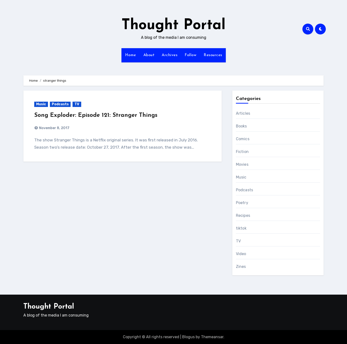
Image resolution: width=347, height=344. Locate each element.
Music (41, 104)
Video (241, 253)
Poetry (242, 202)
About (149, 55)
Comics (242, 139)
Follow (190, 55)
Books (241, 126)
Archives (169, 55)
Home (130, 55)
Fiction (242, 151)
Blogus (188, 337)
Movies (242, 164)
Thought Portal (173, 25)
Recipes (243, 215)
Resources (213, 55)
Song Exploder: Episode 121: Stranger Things (95, 115)
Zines (241, 266)
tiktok (241, 228)
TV (76, 104)
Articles (243, 113)
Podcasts (60, 104)
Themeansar (212, 337)
